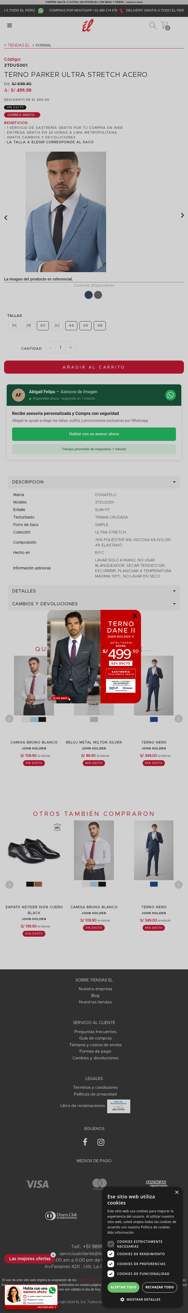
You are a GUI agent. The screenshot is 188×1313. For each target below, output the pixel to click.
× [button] (177, 1193)
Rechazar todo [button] (159, 1287)
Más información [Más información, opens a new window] (120, 1232)
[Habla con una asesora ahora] (31, 1296)
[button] (142, 1299)
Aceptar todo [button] (123, 1287)
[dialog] (142, 1247)
